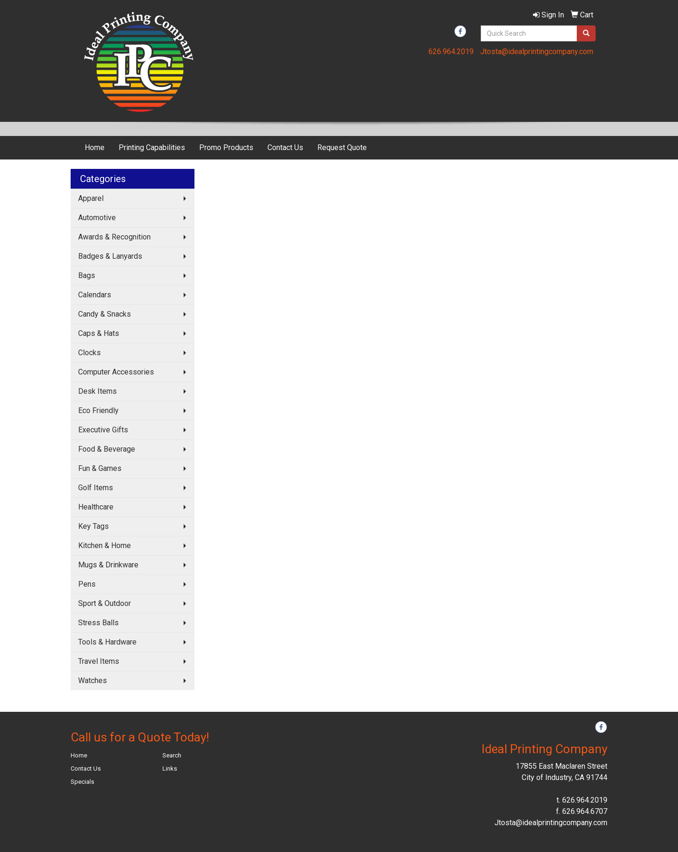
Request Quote (342, 147)
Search (171, 755)
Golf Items (95, 487)
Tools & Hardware (107, 641)
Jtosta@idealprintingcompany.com (536, 51)
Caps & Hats (98, 333)
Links (169, 768)
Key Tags (93, 526)
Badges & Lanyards (110, 256)
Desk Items (97, 391)
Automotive (97, 217)
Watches (92, 680)
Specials (82, 781)
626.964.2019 (451, 51)
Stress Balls (98, 622)
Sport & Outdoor (104, 603)
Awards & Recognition (114, 236)
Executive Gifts (103, 429)
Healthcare (95, 506)
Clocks (89, 352)
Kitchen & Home (104, 545)
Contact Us (285, 147)
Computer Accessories (116, 371)
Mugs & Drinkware (108, 564)
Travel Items (98, 661)
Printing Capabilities (152, 147)
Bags (86, 275)
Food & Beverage (106, 449)
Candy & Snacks (104, 314)
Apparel (91, 198)
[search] (586, 33)
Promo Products (226, 147)
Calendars (94, 294)
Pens (87, 584)
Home (95, 147)
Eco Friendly (98, 410)
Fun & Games (99, 468)
